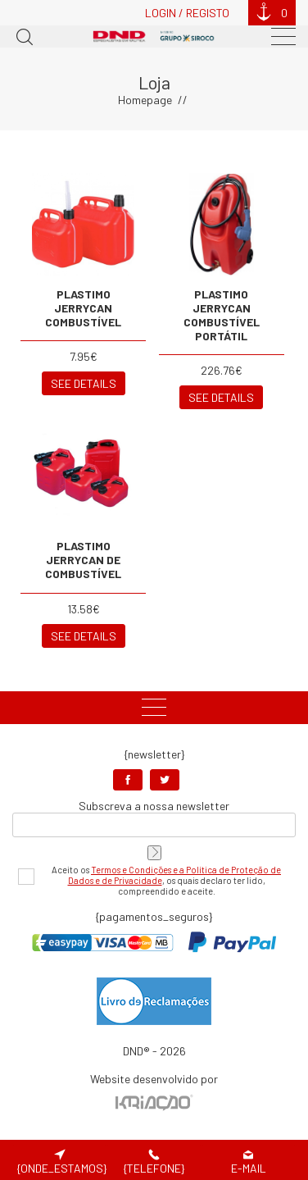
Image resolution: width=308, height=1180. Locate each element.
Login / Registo (187, 13)
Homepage (145, 100)
